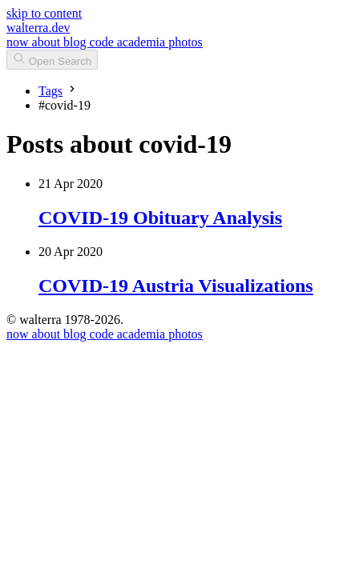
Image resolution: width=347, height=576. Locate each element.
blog (76, 42)
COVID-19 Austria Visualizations (175, 285)
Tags (50, 91)
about (48, 42)
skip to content (44, 13)
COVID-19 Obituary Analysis (160, 217)
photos (185, 42)
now (19, 42)
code (103, 42)
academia (142, 42)
